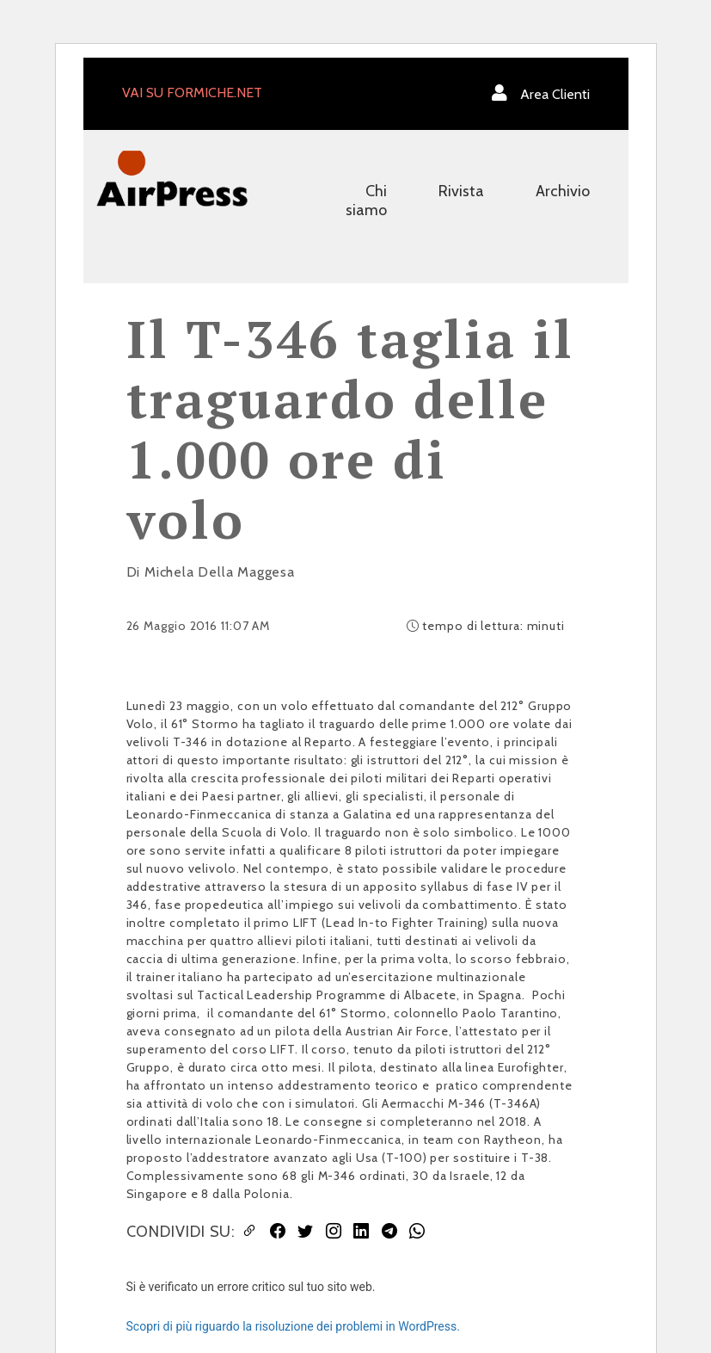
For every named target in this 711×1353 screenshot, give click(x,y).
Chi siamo (366, 200)
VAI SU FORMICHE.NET (192, 92)
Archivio (563, 191)
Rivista (461, 191)
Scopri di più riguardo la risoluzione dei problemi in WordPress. (293, 1326)
